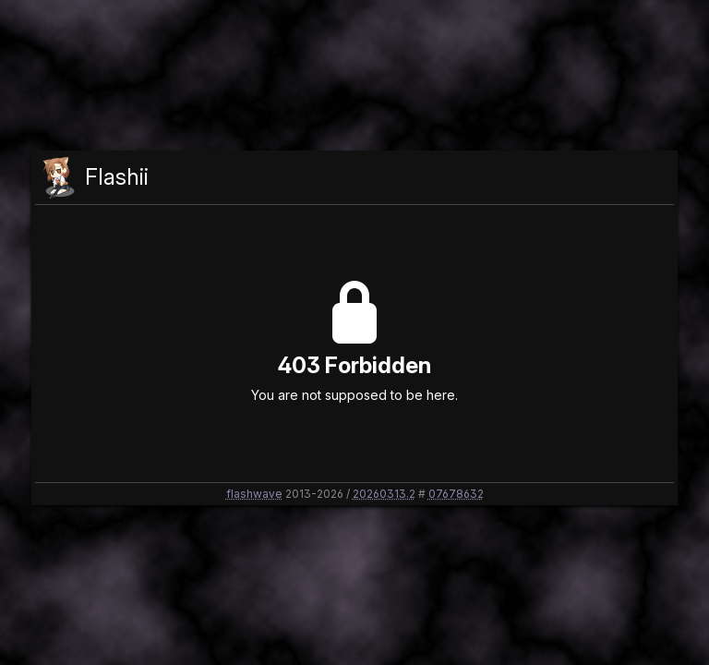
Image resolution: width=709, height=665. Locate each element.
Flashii (117, 176)
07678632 (456, 494)
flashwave (254, 494)
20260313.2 (384, 494)
